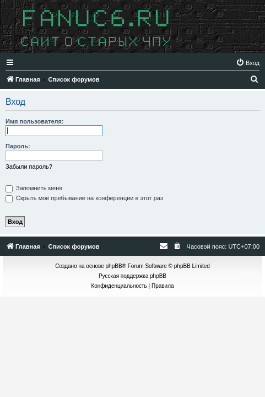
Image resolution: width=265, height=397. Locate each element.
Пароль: (18, 146)
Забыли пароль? (29, 166)
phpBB (114, 266)
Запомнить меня (34, 188)
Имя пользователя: (35, 121)
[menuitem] (247, 62)
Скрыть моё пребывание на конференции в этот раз (84, 198)
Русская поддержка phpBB (132, 276)
